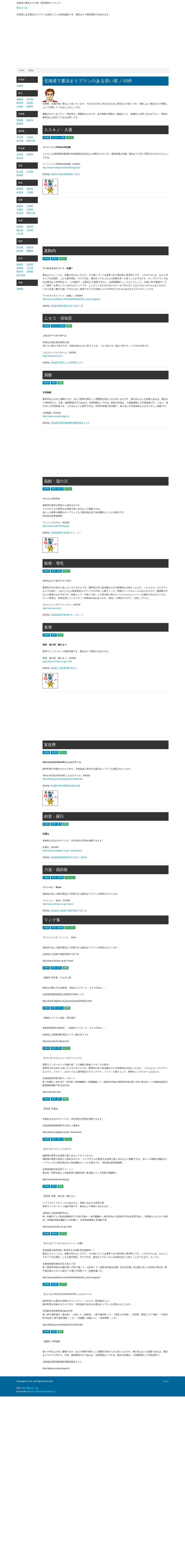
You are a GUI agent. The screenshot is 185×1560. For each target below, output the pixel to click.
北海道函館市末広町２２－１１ (65, 532)
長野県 (30, 154)
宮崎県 (30, 271)
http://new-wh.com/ (52, 608)
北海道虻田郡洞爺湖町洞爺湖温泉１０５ (70, 423)
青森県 (19, 99)
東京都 (19, 140)
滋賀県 (19, 206)
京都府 (30, 206)
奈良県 (19, 213)
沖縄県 (19, 289)
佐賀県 (30, 264)
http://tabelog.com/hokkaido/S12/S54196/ (63, 779)
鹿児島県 (20, 275)
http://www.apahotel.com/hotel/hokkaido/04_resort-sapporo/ (71, 299)
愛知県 (30, 189)
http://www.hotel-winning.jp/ (56, 526)
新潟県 (19, 158)
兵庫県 (30, 209)
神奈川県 (31, 140)
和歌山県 (31, 213)
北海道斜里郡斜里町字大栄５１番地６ (69, 857)
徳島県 (30, 247)
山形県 (19, 106)
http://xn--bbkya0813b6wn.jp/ (41, 1391)
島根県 (19, 226)
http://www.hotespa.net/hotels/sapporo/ (61, 167)
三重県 (30, 192)
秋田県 (19, 103)
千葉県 (30, 137)
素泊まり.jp (22, 7)
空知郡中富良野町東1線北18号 (65, 785)
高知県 (19, 251)
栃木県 (30, 120)
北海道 (19, 86)
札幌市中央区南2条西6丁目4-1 (65, 174)
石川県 (30, 171)
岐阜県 (19, 192)
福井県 (19, 175)
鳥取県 (30, 226)
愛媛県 (30, 251)
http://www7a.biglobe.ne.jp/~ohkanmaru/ (62, 850)
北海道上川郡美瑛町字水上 (63, 668)
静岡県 (19, 189)
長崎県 (19, 268)
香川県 (19, 247)
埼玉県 (19, 137)
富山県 (19, 171)
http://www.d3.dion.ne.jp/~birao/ (58, 904)
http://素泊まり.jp (29, 1388)
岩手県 (30, 99)
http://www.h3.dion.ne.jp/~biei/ (57, 661)
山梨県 (19, 154)
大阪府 (19, 209)
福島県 (30, 106)
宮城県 (30, 103)
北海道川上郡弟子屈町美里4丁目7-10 (68, 910)
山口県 (19, 233)
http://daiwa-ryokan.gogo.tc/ (56, 416)
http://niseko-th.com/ (52, 356)
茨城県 (19, 120)
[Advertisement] (92, 43)
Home (21, 70)
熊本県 (19, 271)
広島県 (30, 230)
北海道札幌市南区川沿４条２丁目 (66, 306)
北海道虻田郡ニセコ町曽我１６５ (66, 362)
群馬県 (19, 123)
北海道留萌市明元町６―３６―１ (66, 615)
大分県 (30, 268)
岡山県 (19, 230)
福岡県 (19, 264)
